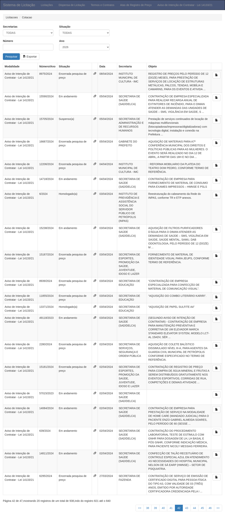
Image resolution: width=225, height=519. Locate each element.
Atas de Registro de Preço (136, 5)
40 (163, 508)
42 (179, 508)
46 (210, 508)
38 (147, 508)
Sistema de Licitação (19, 5)
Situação (64, 26)
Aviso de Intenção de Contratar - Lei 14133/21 (184, 5)
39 (155, 508)
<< (139, 508)
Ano (61, 40)
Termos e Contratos (102, 5)
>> (218, 508)
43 (186, 508)
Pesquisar (11, 56)
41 (171, 508)
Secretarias (10, 26)
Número (8, 40)
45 (202, 508)
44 (194, 508)
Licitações (47, 5)
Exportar (30, 56)
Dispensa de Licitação (72, 5)
